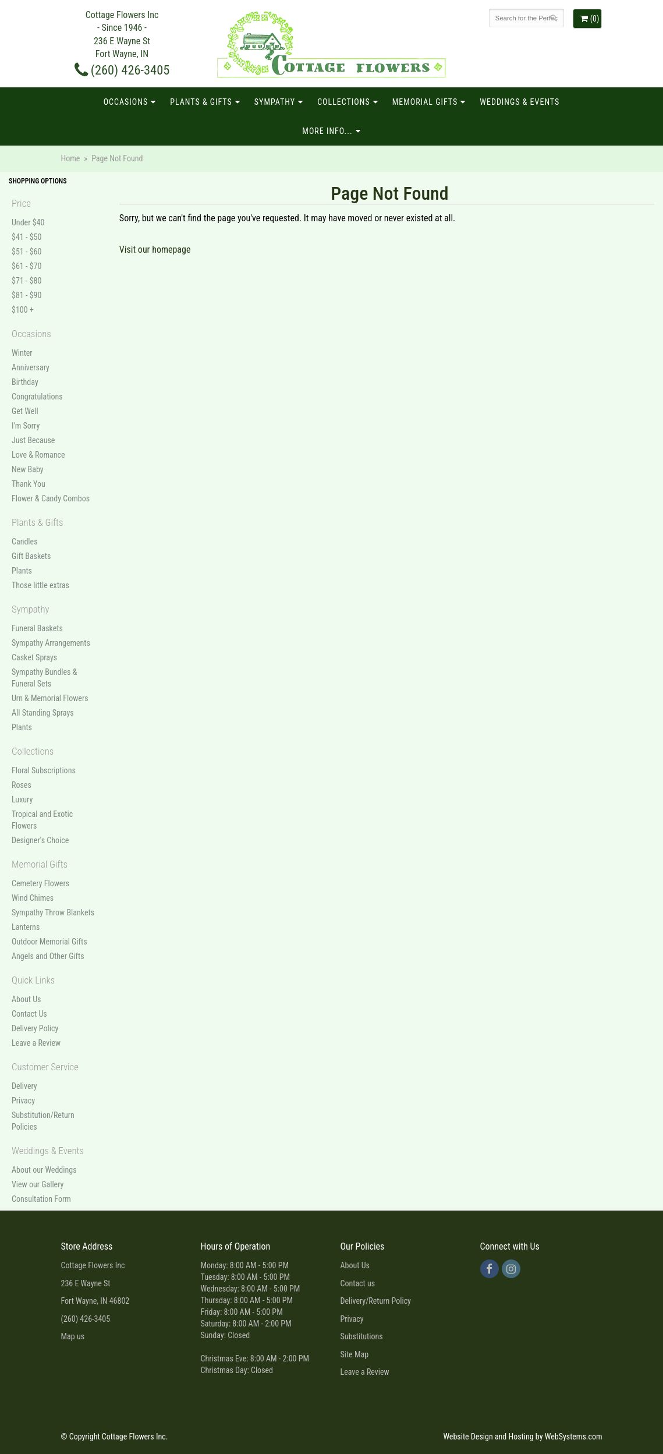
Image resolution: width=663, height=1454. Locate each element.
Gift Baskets (31, 556)
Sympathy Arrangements (51, 643)
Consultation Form (41, 1199)
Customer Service (45, 1067)
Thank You (28, 484)
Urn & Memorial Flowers (50, 698)
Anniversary (30, 367)
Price (21, 203)
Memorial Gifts (425, 102)
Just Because (33, 440)
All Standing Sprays (43, 712)
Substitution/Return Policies (43, 1120)
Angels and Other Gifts (48, 956)
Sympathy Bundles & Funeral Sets (44, 677)
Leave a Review (36, 1043)
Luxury (22, 799)
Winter (22, 353)
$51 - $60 (26, 251)
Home (70, 158)
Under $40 (28, 222)
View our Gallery (37, 1184)
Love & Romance (38, 454)
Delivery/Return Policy (376, 1301)
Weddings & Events (519, 102)
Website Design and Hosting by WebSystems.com (522, 1436)
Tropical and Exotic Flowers (42, 819)
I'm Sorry (26, 425)
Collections (343, 102)
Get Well (25, 411)
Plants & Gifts (201, 102)
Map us (73, 1336)
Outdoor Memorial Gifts (49, 941)
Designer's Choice (40, 840)
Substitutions (362, 1336)
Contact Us (29, 1013)
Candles (25, 541)
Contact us (358, 1283)
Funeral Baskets (37, 628)
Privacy (23, 1100)
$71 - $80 (26, 280)
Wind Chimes (33, 898)
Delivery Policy (35, 1028)
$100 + (23, 309)
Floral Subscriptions (44, 770)
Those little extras (40, 585)
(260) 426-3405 (122, 69)
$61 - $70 (26, 266)
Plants (22, 570)
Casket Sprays (34, 657)
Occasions (126, 102)
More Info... (327, 131)
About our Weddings (44, 1169)
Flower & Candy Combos (51, 498)
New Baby (28, 469)
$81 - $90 (26, 295)
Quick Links (33, 980)
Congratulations (37, 396)
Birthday (25, 382)
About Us (26, 999)
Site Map (355, 1354)
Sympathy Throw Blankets (53, 912)
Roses (21, 785)
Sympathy (274, 102)
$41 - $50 (26, 237)
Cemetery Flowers (40, 883)
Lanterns (26, 927)
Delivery (24, 1086)
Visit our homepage (155, 249)
